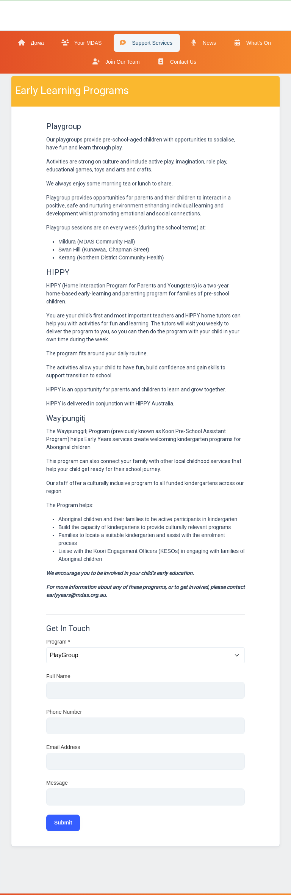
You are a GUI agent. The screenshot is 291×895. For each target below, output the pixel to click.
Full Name (58, 676)
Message (57, 783)
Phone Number (64, 712)
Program (58, 642)
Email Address (63, 747)
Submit (63, 823)
